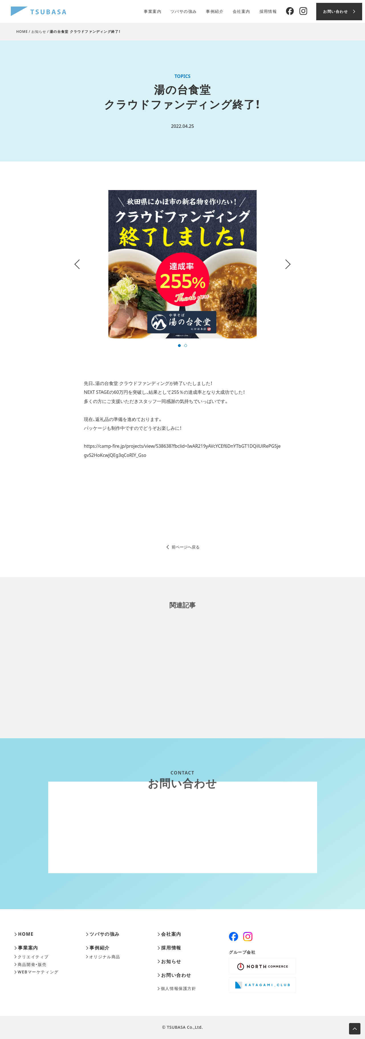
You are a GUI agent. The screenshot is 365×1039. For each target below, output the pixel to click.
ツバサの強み (184, 11)
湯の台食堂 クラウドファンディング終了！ (85, 31)
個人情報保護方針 (176, 988)
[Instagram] (303, 11)
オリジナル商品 (103, 957)
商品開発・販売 (30, 965)
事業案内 (152, 11)
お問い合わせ (174, 975)
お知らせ (38, 31)
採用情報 (268, 11)
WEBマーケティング (36, 972)
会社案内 (241, 11)
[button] (179, 345)
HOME (22, 31)
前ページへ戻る (183, 547)
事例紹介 (215, 11)
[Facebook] (290, 11)
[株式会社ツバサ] (38, 12)
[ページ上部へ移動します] (354, 1028)
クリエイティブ (31, 957)
